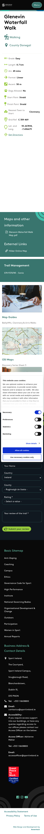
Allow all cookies (22, 450)
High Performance (13, 590)
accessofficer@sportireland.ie (23, 756)
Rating (7, 497)
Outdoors (8, 618)
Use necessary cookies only (22, 457)
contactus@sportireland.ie (22, 710)
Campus (8, 571)
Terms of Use (30, 816)
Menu (37, 5)
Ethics (7, 577)
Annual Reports (12, 637)
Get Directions (15, 135)
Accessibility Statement (16, 812)
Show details (31, 443)
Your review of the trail (15, 513)
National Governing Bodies (17, 602)
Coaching (9, 564)
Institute (8, 596)
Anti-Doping (10, 558)
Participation (10, 624)
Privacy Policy (13, 816)
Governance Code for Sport (17, 583)
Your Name (9, 466)
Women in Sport (12, 630)
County (7, 485)
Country (8, 473)
